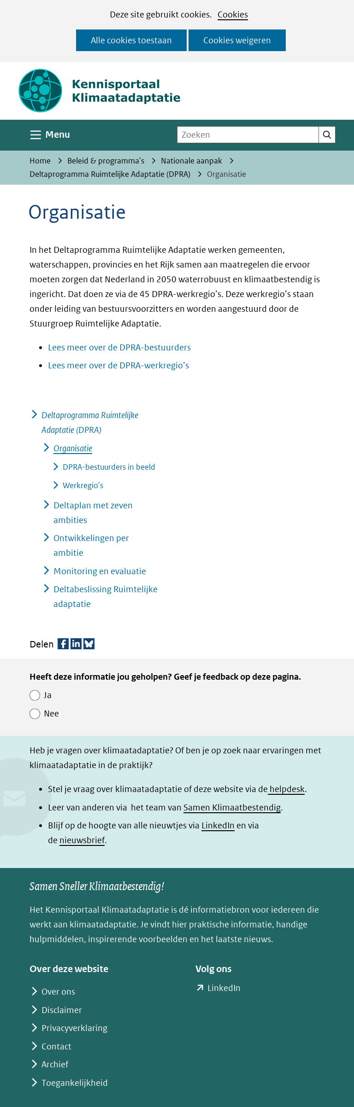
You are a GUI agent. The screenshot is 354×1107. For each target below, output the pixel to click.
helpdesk (286, 789)
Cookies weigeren (237, 40)
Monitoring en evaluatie (99, 571)
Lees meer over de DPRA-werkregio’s (118, 365)
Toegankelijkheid (74, 1083)
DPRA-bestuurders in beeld (109, 467)
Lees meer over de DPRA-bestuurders (119, 347)
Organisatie (72, 448)
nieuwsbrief (82, 840)
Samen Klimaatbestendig (232, 807)
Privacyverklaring (74, 1028)
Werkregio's (83, 485)
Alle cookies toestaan (131, 40)
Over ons (58, 991)
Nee (51, 713)
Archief (54, 1064)
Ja (48, 695)
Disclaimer (61, 1010)
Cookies (233, 14)
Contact (56, 1046)
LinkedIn (218, 825)
